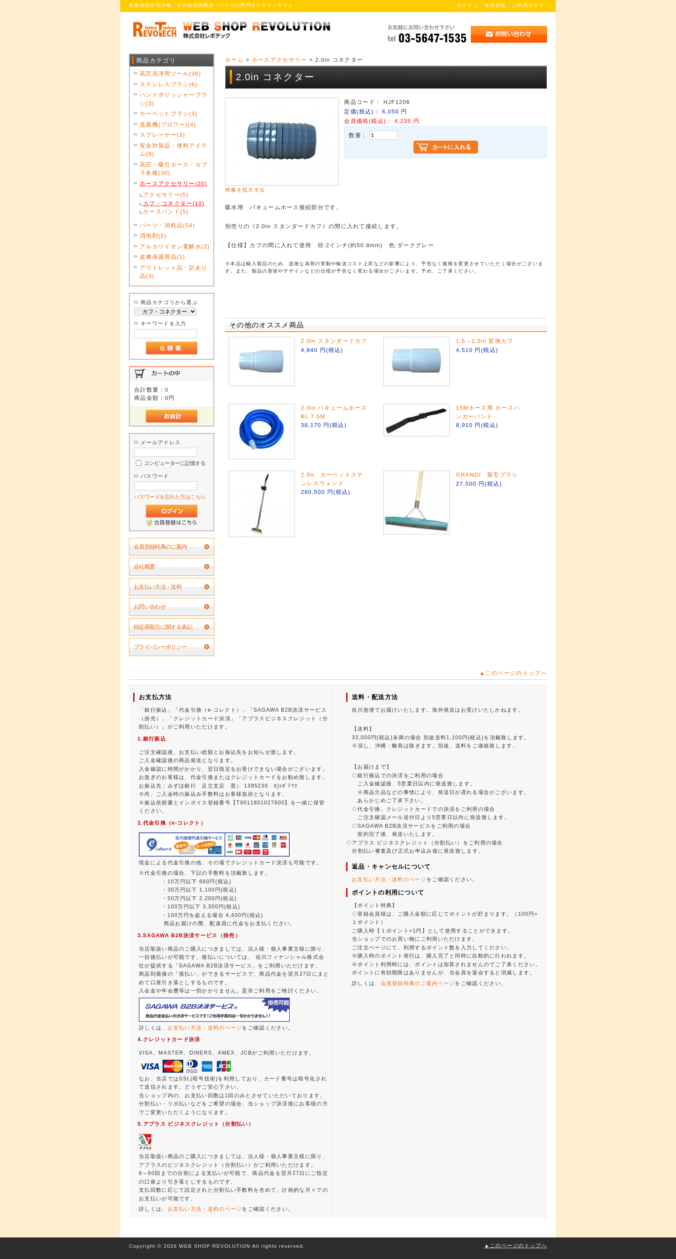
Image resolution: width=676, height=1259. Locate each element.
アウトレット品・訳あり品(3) (173, 271)
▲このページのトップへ (513, 673)
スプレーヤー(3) (162, 135)
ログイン (467, 5)
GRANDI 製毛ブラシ (487, 474)
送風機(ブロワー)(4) (168, 124)
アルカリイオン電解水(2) (175, 246)
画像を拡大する (245, 189)
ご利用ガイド (528, 5)
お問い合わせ (150, 606)
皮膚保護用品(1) (162, 257)
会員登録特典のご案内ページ (418, 983)
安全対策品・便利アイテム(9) (173, 149)
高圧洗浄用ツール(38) (170, 73)
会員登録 (495, 5)
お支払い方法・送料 (158, 587)
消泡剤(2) (153, 235)
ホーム (234, 60)
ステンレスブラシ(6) (168, 84)
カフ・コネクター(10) (174, 203)
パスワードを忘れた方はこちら (170, 496)
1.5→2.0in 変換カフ (484, 341)
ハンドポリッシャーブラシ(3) (173, 99)
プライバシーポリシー (160, 647)
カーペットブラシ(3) (168, 113)
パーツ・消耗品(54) (167, 225)
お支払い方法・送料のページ (205, 1028)
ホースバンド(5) (166, 211)
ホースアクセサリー (279, 60)
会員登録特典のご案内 (160, 546)
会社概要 (144, 566)
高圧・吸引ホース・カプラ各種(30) (173, 168)
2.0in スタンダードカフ (334, 341)
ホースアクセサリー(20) (173, 183)
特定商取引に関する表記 (163, 627)
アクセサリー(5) (166, 195)
